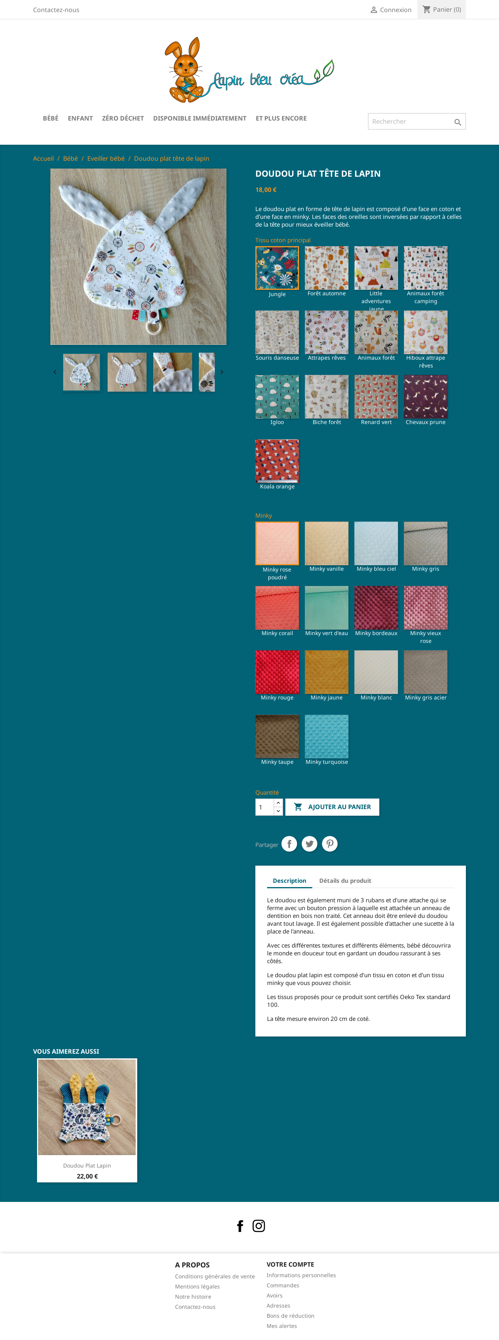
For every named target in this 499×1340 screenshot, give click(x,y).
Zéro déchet (123, 118)
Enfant (80, 118)
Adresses (278, 1305)
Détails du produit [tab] (345, 880)
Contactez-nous (56, 9)
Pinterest (330, 844)
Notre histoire (193, 1296)
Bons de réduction (291, 1315)
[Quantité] (264, 807)
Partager (289, 844)
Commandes (283, 1285)
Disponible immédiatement (199, 118)
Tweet (309, 844)
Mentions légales (197, 1286)
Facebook (240, 1226)
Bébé (50, 118)
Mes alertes (282, 1325)
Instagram (259, 1226)
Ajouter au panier (332, 807)
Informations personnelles (301, 1275)
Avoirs (275, 1295)
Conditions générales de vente (215, 1276)
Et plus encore (281, 118)
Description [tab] (289, 880)
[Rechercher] (417, 121)
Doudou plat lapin (87, 1165)
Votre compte (290, 1264)
